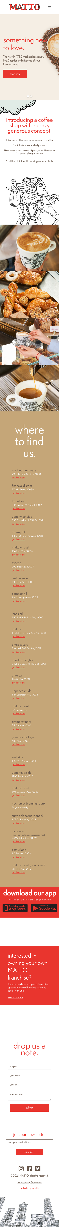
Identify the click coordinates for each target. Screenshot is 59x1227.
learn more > (15, 997)
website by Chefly (29, 1188)
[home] (24, 7)
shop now (15, 74)
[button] (49, 7)
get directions (18, 477)
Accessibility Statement (29, 1182)
